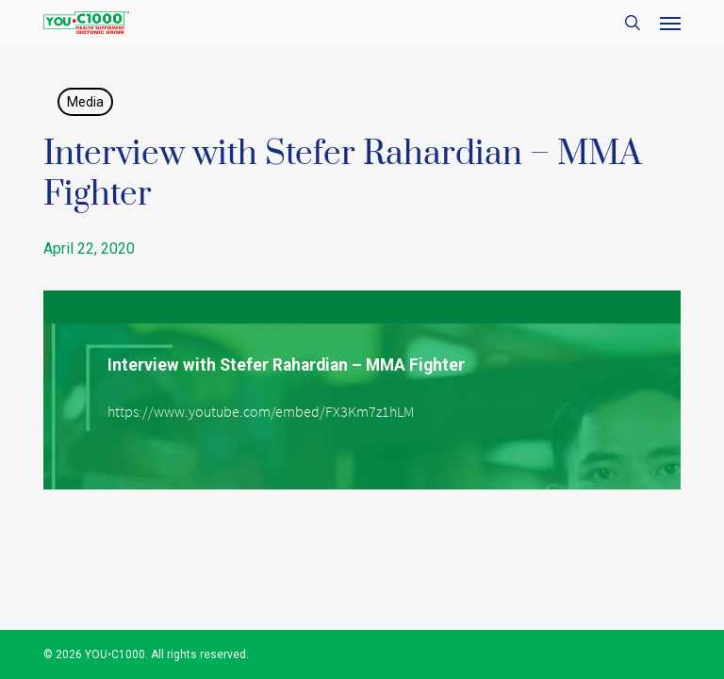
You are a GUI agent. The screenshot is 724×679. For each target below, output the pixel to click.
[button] (670, 22)
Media (85, 101)
